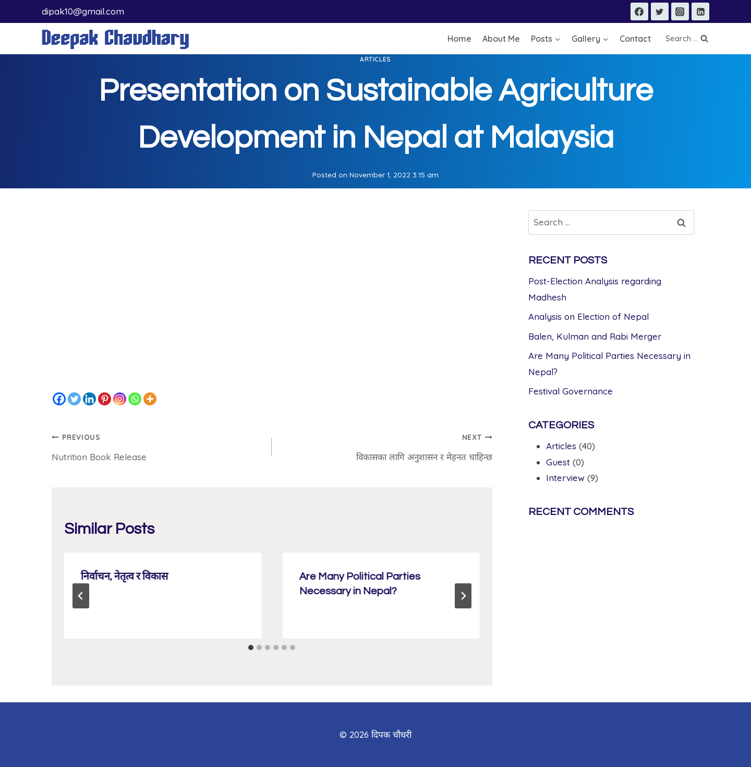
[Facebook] (639, 11)
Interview (565, 477)
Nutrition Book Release (157, 445)
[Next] (463, 595)
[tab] (250, 647)
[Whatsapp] (134, 398)
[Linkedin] (700, 11)
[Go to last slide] (80, 595)
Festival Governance (570, 391)
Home (459, 38)
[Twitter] (660, 11)
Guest (558, 462)
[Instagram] (680, 11)
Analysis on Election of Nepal (588, 316)
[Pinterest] (104, 398)
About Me (501, 38)
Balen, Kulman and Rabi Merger (594, 336)
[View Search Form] (686, 38)
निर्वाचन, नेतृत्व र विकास (124, 576)
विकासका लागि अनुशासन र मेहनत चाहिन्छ (386, 445)
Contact (635, 38)
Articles (375, 59)
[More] (149, 398)
